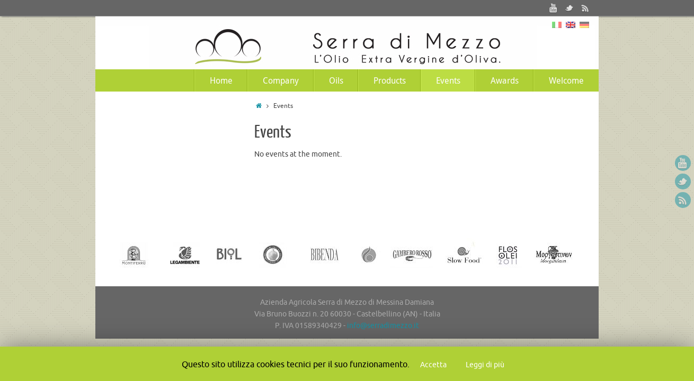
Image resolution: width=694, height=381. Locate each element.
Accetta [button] (433, 364)
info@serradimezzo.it (383, 325)
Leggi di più (485, 364)
